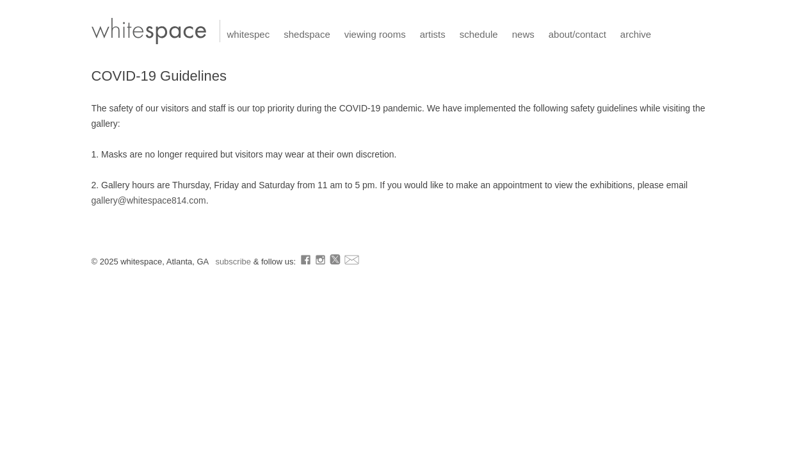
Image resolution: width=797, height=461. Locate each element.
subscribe (234, 261)
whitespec (248, 34)
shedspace (307, 34)
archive (635, 34)
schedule (479, 34)
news (523, 34)
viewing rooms (375, 34)
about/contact (577, 34)
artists (433, 34)
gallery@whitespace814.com (149, 200)
